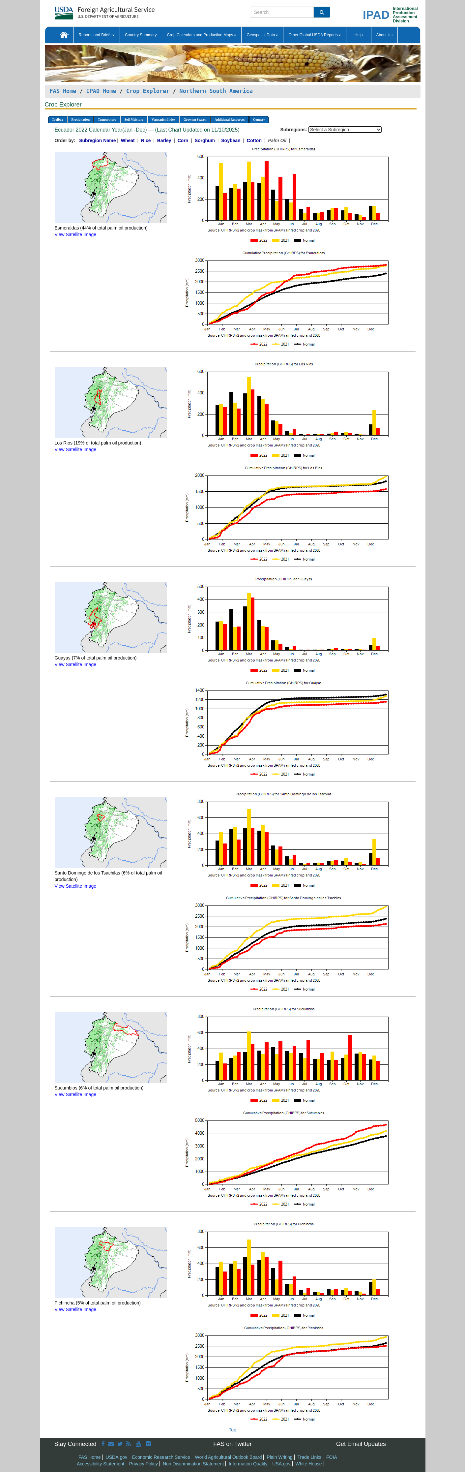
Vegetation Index (163, 119)
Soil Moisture (134, 119)
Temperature (107, 119)
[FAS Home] (88, 11)
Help (358, 35)
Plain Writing (279, 1457)
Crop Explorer (147, 91)
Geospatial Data (262, 35)
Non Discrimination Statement (193, 1463)
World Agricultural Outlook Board (228, 1457)
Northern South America (216, 91)
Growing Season (195, 119)
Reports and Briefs (97, 35)
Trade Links (310, 1457)
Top (232, 1429)
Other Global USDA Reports (314, 35)
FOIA (331, 1457)
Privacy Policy (143, 1463)
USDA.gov (116, 1457)
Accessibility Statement (100, 1463)
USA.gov (281, 1463)
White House (308, 1463)
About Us (384, 35)
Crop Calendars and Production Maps (202, 35)
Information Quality (248, 1463)
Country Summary (141, 35)
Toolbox (57, 119)
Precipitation (81, 119)
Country (259, 119)
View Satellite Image (76, 234)
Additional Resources (230, 119)
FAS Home (63, 91)
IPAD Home (101, 91)
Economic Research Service (161, 1457)
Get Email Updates (361, 1444)
